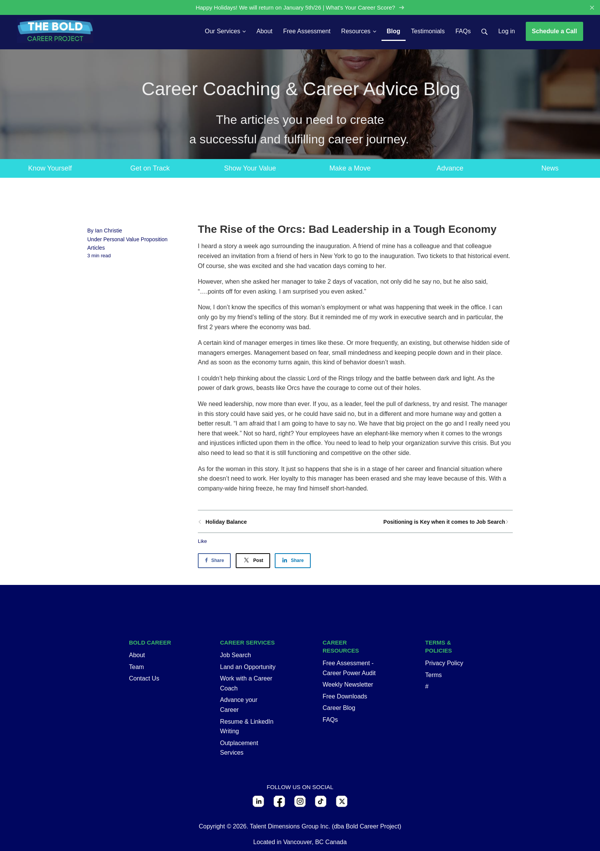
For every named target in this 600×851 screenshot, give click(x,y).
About (137, 655)
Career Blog (339, 708)
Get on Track (150, 168)
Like (202, 541)
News (550, 168)
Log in (506, 31)
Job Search (235, 655)
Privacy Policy (444, 663)
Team (136, 667)
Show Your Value (250, 168)
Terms (433, 675)
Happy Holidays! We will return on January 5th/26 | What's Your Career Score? (300, 7)
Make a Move (350, 168)
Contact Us (144, 679)
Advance (450, 168)
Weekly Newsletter (348, 685)
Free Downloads (345, 696)
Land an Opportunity (248, 667)
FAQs (330, 719)
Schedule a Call (554, 31)
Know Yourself (50, 168)
